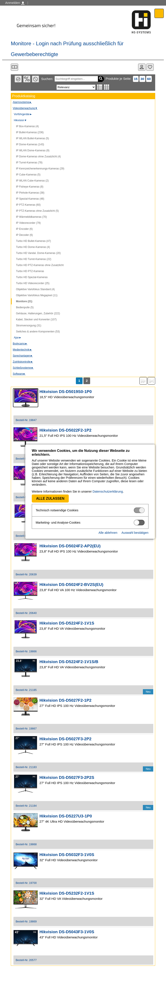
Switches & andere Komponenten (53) (38, 331)
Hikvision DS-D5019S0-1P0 (65, 391)
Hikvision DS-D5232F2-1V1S (66, 893)
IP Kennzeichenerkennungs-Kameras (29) (40, 168)
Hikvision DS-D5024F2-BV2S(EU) (71, 584)
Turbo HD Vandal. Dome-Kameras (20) (38, 253)
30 (142, 79)
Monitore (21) (24, 301)
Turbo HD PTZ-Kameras (30, 271)
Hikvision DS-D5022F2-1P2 (65, 430)
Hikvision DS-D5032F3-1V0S (66, 854)
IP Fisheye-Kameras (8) (29, 186)
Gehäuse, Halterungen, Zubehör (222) (38, 313)
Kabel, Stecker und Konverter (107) (36, 319)
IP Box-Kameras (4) (27, 126)
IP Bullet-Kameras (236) (30, 132)
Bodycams (20, 343)
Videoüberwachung (25, 108)
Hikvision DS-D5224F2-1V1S (66, 623)
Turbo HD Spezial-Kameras (32, 277)
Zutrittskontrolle (23, 361)
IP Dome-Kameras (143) (30, 144)
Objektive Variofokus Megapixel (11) (36, 295)
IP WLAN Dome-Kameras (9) (32, 150)
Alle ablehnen (100, 532)
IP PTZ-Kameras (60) (28, 204)
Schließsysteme (23, 367)
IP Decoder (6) (24, 234)
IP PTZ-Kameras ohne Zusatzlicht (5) (37, 210)
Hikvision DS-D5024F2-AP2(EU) (70, 546)
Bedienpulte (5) (25, 307)
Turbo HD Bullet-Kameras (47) (33, 241)
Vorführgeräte (23, 114)
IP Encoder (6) (24, 228)
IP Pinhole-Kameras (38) (30, 192)
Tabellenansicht (107, 87)
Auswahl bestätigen (127, 532)
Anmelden (14, 3)
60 (149, 79)
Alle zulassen (43, 498)
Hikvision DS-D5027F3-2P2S (66, 777)
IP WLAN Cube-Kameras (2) (32, 180)
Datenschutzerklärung (100, 491)
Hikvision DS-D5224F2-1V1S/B (68, 661)
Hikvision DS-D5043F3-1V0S (66, 932)
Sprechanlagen (23, 355)
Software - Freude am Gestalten (141, 21)
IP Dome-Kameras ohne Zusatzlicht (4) (38, 156)
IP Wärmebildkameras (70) (31, 216)
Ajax (17, 337)
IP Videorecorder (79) (28, 222)
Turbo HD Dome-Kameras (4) (33, 247)
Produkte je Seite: (119, 78)
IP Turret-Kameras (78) (29, 162)
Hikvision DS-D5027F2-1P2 (65, 700)
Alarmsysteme (22, 102)
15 (135, 79)
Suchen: (47, 79)
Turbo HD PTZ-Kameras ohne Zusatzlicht (40, 265)
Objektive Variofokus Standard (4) (35, 289)
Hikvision (20, 120)
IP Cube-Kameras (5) (28, 174)
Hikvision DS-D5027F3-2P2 (65, 739)
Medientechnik (22, 349)
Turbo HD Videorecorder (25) (32, 283)
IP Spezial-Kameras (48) (30, 198)
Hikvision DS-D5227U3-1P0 (65, 816)
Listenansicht (100, 87)
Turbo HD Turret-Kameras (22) (33, 259)
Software (19, 373)
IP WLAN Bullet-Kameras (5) (32, 138)
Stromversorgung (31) (28, 325)
